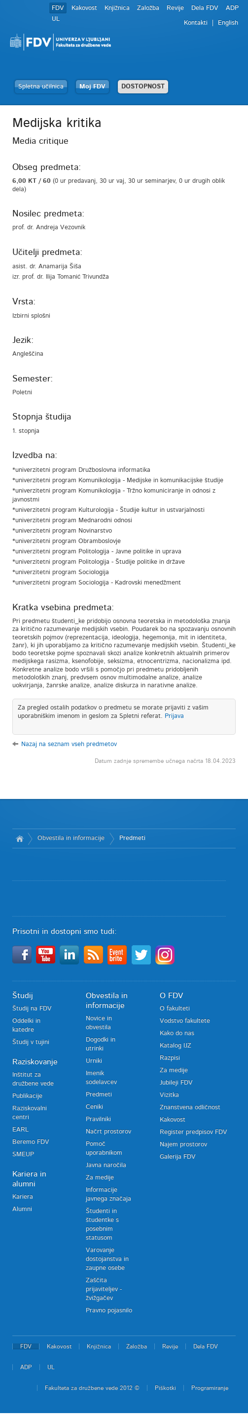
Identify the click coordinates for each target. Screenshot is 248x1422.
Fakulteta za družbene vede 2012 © (92, 1388)
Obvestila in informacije (71, 838)
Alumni (22, 1209)
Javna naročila (106, 1165)
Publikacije (27, 1096)
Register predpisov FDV (193, 1132)
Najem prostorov (183, 1144)
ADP (232, 8)
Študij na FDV (32, 1008)
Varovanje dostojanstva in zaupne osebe (107, 1259)
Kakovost (84, 8)
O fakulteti (175, 1008)
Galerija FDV (178, 1157)
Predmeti (132, 838)
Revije (175, 8)
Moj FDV (92, 87)
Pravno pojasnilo (109, 1310)
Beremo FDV (30, 1142)
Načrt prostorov (108, 1132)
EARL (20, 1130)
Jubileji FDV (176, 1083)
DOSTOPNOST (143, 87)
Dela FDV (204, 8)
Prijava (174, 716)
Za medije (100, 1177)
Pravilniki (98, 1119)
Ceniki (94, 1107)
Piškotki (165, 1388)
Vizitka (169, 1095)
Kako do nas (177, 1033)
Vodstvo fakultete (185, 1021)
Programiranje (209, 1388)
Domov (20, 838)
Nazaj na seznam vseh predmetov (69, 744)
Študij (22, 996)
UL (56, 19)
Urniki (94, 1061)
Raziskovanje (35, 1062)
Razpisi (170, 1058)
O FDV (171, 996)
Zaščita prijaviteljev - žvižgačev (104, 1289)
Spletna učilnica (41, 87)
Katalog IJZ (175, 1046)
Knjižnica (117, 8)
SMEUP (23, 1154)
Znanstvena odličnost (190, 1107)
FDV (58, 8)
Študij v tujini (30, 1042)
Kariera (22, 1197)
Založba (148, 8)
